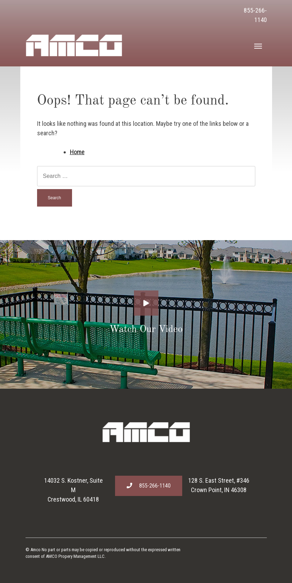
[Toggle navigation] (258, 45)
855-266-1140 (149, 485)
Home (77, 152)
